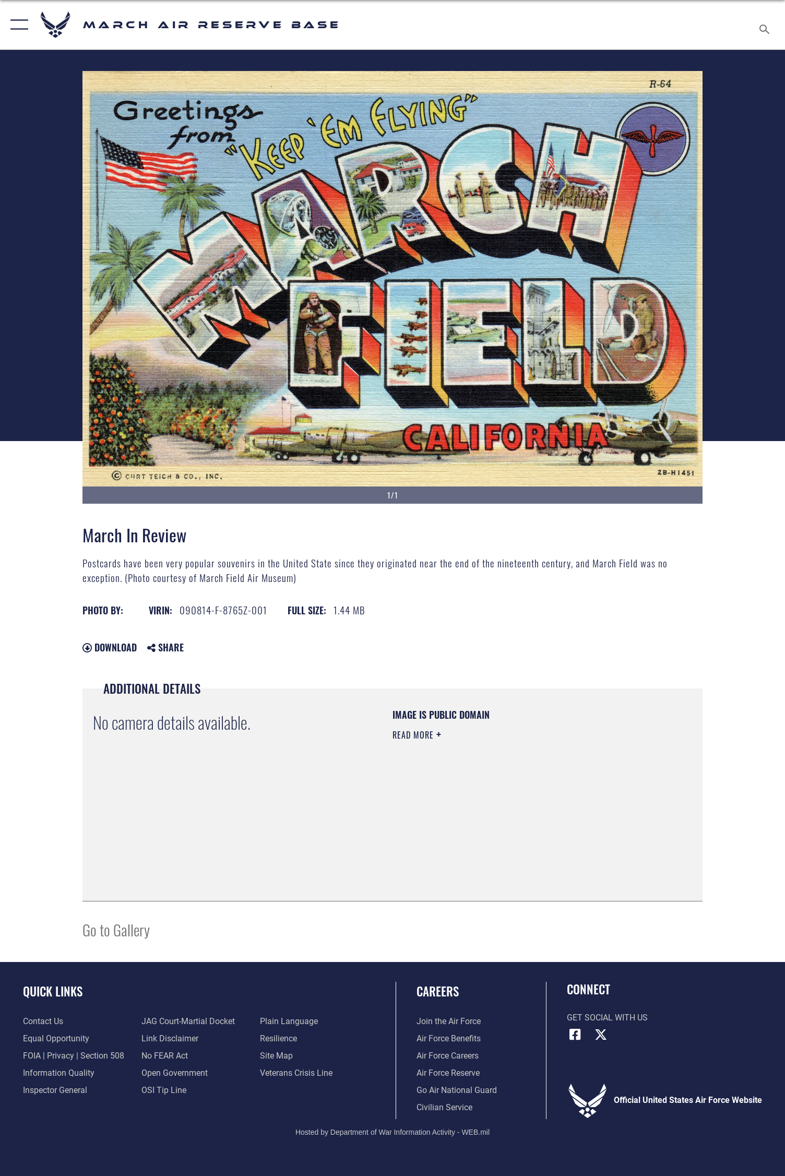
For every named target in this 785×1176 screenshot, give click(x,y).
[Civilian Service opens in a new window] (444, 1107)
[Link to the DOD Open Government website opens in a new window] (174, 1073)
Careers (438, 991)
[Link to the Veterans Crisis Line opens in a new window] (296, 1073)
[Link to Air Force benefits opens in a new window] (449, 1038)
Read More (414, 735)
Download (109, 647)
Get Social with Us (607, 1018)
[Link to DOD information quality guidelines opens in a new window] (58, 1073)
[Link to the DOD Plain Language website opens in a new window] (289, 1021)
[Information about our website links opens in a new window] (169, 1038)
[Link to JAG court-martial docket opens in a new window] (188, 1021)
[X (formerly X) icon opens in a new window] (601, 1034)
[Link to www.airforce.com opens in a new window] (449, 1021)
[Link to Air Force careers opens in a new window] (448, 1056)
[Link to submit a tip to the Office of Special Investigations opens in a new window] (163, 1090)
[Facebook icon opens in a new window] (574, 1034)
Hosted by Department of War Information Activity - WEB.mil (392, 1132)
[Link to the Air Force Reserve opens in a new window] (448, 1073)
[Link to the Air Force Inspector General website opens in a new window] (55, 1090)
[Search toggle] (766, 25)
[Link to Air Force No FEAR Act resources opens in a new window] (164, 1056)
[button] (17, 25)
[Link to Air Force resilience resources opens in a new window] (278, 1038)
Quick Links (52, 991)
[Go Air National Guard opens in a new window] (457, 1090)
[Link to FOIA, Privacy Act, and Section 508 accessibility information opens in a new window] (73, 1056)
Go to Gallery (116, 929)
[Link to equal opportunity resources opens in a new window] (56, 1038)
